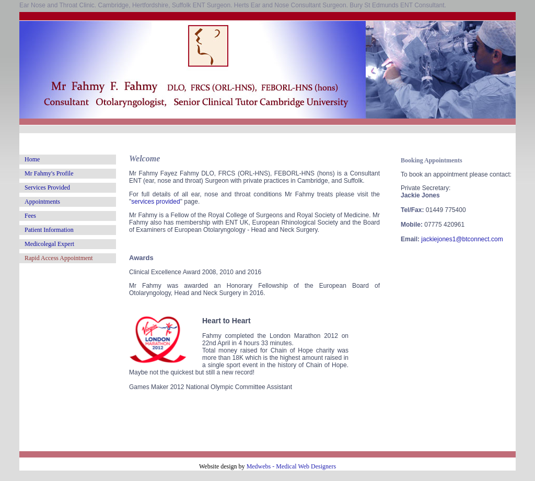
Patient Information (49, 229)
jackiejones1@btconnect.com (462, 239)
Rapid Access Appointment (59, 258)
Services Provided (47, 187)
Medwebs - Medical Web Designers (291, 466)
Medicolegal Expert (49, 244)
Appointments (42, 201)
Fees (30, 215)
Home (32, 159)
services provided (155, 201)
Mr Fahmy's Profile (49, 173)
